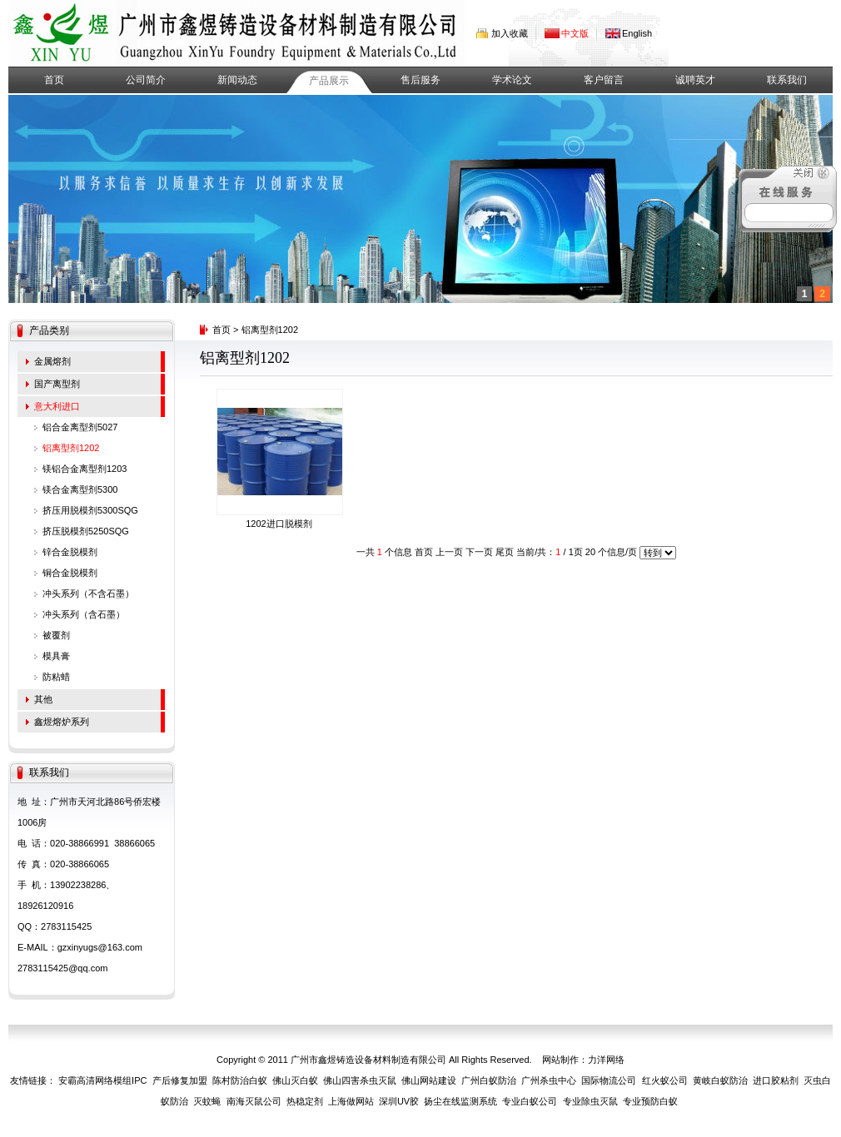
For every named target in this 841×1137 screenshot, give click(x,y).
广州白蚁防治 (488, 1080)
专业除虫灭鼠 (590, 1101)
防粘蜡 (56, 677)
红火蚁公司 (665, 1080)
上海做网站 (351, 1101)
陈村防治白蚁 (239, 1080)
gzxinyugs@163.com (99, 947)
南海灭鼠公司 (253, 1101)
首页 (54, 80)
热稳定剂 (304, 1101)
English (637, 33)
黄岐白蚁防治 (720, 1080)
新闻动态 (237, 80)
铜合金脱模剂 (69, 573)
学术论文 (512, 80)
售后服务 (420, 80)
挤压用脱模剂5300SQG (90, 510)
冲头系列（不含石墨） (88, 593)
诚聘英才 (695, 80)
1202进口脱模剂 (278, 524)
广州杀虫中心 (548, 1080)
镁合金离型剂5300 (79, 489)
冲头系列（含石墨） (83, 614)
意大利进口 (57, 406)
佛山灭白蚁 (295, 1080)
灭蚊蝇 (207, 1101)
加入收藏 (509, 33)
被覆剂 (56, 635)
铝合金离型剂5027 (79, 427)
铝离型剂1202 (70, 448)
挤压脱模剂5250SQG (85, 531)
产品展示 (329, 81)
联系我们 (787, 80)
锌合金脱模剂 (69, 552)
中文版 (575, 33)
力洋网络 (606, 1060)
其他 (43, 699)
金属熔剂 (52, 361)
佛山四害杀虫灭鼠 (359, 1080)
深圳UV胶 (399, 1101)
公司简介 (146, 80)
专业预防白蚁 (650, 1101)
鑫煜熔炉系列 (61, 722)
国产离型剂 (57, 384)
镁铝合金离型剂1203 (84, 469)
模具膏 (56, 656)
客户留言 (604, 80)
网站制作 (560, 1060)
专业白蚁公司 (529, 1101)
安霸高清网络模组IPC (102, 1080)
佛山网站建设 (428, 1080)
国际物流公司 (608, 1080)
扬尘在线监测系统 (460, 1101)
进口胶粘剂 (776, 1080)
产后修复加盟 (179, 1080)
